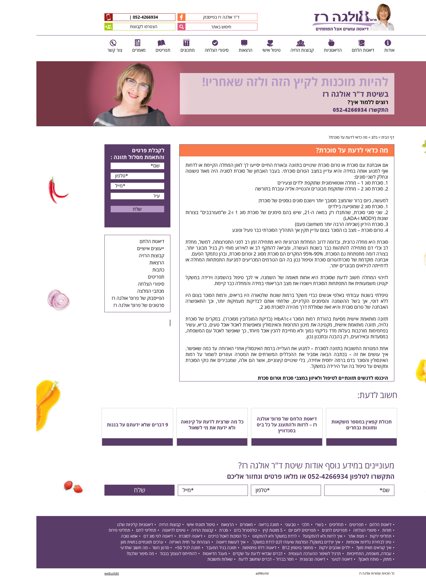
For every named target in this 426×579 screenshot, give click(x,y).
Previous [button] (418, 58)
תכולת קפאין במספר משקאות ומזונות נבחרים (325, 425)
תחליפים (300, 525)
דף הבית (351, 137)
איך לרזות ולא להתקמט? (286, 536)
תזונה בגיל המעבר (185, 548)
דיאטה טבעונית (276, 559)
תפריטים (120, 277)
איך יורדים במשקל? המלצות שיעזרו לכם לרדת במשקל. (259, 542)
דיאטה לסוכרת (154, 536)
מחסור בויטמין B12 (261, 548)
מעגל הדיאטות (178, 554)
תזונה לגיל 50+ (151, 548)
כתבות (122, 270)
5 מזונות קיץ (236, 530)
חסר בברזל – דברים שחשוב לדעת (229, 559)
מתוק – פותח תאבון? (338, 559)
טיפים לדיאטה (137, 530)
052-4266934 (108, 17)
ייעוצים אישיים (114, 249)
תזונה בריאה (232, 525)
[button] (145, 26)
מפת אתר (319, 536)
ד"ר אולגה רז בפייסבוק (172, 17)
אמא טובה (93, 536)
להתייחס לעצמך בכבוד (141, 554)
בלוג (338, 137)
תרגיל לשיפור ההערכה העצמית (278, 554)
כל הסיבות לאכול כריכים (191, 536)
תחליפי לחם (110, 530)
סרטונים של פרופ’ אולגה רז (102, 305)
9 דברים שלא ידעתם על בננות (101, 425)
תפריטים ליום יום (266, 530)
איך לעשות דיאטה (194, 542)
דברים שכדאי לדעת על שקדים (221, 554)
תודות (350, 530)
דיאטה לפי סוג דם (121, 536)
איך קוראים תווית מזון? (337, 548)
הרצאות (120, 263)
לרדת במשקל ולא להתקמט (238, 536)
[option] (213, 93)
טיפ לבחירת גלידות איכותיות (332, 542)
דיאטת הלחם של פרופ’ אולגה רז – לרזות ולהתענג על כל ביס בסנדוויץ (250, 425)
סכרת (187, 530)
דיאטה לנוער (305, 559)
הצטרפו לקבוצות (94, 26)
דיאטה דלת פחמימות (223, 548)
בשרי (283, 525)
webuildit (75, 574)
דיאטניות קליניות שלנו (99, 525)
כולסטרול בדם (209, 530)
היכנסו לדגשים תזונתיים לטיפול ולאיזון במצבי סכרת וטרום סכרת (286, 378)
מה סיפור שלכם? (103, 554)
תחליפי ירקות (344, 536)
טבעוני (253, 525)
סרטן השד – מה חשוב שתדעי (108, 548)
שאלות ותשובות (183, 559)
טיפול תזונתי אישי (164, 525)
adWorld (225, 574)
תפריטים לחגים (298, 530)
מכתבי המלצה (114, 291)
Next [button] (421, 129)
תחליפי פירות (83, 530)
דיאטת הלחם (115, 242)
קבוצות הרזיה (115, 256)
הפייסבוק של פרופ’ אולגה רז (101, 298)
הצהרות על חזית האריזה (153, 542)
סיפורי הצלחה (114, 284)
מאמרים (210, 525)
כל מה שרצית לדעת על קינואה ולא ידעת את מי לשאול (175, 425)
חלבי (269, 525)
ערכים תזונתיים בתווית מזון (105, 542)
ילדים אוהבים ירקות (298, 548)
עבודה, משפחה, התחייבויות (332, 554)
